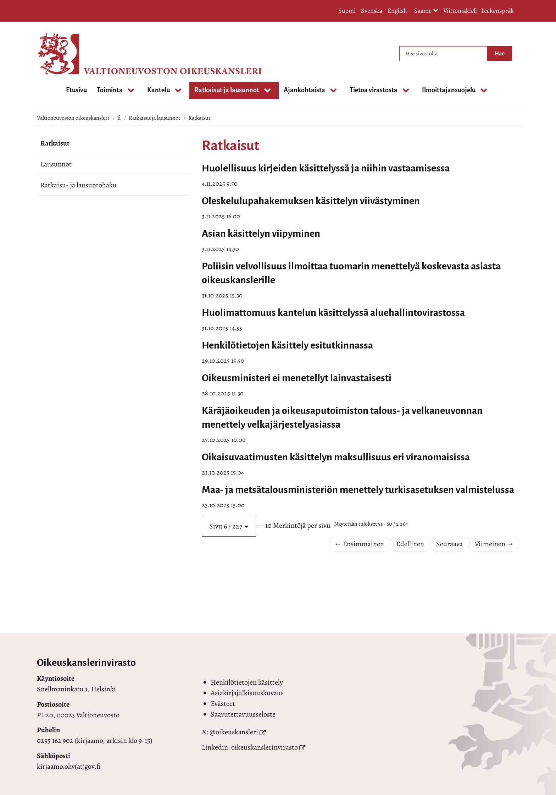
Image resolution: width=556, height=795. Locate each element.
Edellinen (410, 544)
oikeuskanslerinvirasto (264, 747)
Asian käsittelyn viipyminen (261, 233)
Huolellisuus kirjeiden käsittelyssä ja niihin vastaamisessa (326, 168)
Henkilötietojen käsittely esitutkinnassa (287, 345)
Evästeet (223, 703)
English (397, 10)
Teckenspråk (497, 10)
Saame (426, 11)
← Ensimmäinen (359, 544)
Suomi (347, 10)
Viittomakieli (460, 10)
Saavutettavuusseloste (243, 714)
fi (119, 118)
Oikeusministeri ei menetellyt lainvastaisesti (296, 378)
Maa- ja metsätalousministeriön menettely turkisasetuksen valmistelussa (358, 489)
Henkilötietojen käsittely (247, 682)
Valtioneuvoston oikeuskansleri (73, 118)
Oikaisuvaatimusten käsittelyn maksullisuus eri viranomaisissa (336, 457)
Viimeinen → (494, 544)
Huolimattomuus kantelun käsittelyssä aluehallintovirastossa (333, 312)
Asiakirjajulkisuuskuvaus (247, 693)
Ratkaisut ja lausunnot (154, 118)
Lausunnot (56, 164)
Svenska (371, 10)
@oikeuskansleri (234, 732)
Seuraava (449, 544)
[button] (229, 526)
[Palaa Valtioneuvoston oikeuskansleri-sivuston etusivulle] (65, 53)
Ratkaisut (55, 143)
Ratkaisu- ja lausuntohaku (78, 185)
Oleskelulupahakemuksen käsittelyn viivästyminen (311, 201)
